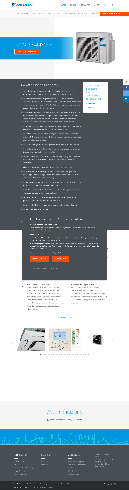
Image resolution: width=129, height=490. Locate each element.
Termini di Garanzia (67, 484)
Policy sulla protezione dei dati (49, 484)
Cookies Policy (32, 484)
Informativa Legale (29, 487)
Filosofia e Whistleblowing (23, 468)
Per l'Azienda (45, 465)
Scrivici (70, 471)
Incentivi (94, 13)
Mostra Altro (64, 317)
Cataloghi (82, 13)
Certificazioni (19, 462)
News (16, 465)
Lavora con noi (73, 474)
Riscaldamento (38, 13)
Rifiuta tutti (60, 259)
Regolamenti (16, 487)
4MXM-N (91, 103)
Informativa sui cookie (76, 253)
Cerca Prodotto (20, 471)
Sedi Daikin (72, 468)
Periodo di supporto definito (102, 455)
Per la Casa (45, 462)
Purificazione (69, 13)
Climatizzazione (21, 13)
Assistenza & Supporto (76, 462)
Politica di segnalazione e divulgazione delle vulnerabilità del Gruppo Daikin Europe (104, 462)
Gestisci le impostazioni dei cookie (45, 268)
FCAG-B (91, 108)
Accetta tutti (39, 259)
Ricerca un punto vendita (77, 465)
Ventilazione (53, 13)
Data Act (52, 487)
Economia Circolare (21, 474)
